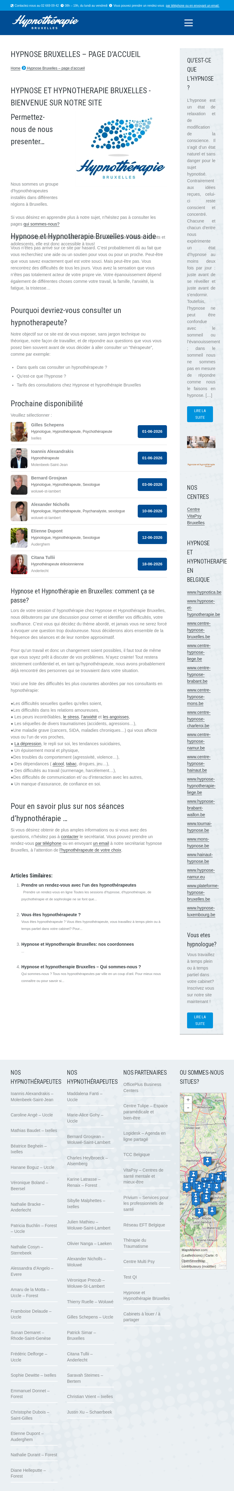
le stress (71, 716)
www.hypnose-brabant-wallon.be (201, 808)
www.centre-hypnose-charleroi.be (199, 719)
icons (198, 1255)
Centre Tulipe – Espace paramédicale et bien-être (145, 1111)
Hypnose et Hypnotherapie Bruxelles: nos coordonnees (77, 944)
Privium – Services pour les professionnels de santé (145, 1203)
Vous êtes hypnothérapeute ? (51, 914)
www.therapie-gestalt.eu (33, 863)
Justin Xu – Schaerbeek (89, 1412)
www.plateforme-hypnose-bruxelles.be (203, 892)
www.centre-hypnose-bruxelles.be (199, 630)
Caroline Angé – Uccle (32, 1114)
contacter (70, 836)
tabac (71, 763)
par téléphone (175, 5)
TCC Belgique (136, 1154)
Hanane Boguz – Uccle (32, 1167)
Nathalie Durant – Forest (34, 1454)
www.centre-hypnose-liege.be (199, 652)
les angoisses (116, 716)
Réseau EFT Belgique (144, 1224)
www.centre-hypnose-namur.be (199, 741)
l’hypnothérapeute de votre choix (90, 850)
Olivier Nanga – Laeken (89, 1243)
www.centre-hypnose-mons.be (199, 697)
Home (15, 68)
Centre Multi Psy (139, 1261)
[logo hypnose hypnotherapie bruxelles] (54, 23)
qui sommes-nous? (41, 224)
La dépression (27, 743)
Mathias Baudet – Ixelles (34, 1130)
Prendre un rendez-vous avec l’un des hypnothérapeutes (78, 885)
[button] (188, 23)
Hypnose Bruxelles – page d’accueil (55, 68)
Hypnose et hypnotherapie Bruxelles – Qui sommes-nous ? (81, 966)
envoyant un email (206, 5)
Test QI (130, 1277)
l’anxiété (89, 716)
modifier (209, 1266)
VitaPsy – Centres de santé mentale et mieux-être (143, 1176)
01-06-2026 (152, 431)
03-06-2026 (152, 484)
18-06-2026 (152, 564)
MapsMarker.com (194, 1250)
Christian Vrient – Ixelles (90, 1396)
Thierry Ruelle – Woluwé (90, 1301)
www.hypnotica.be (204, 592)
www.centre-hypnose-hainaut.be (199, 763)
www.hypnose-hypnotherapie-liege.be (201, 786)
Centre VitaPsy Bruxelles (196, 516)
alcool (58, 763)
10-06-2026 (152, 511)
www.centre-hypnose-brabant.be (199, 674)
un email (101, 843)
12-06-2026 (152, 537)
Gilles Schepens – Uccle (90, 1317)
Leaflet (188, 1255)
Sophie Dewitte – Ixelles (33, 1375)
